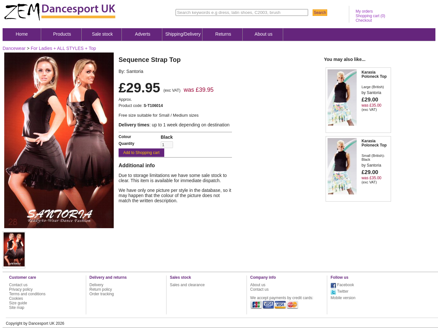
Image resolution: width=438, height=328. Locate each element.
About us (263, 34)
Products (62, 34)
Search (320, 12)
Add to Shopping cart (141, 152)
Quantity (126, 143)
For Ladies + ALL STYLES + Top (63, 48)
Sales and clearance (187, 285)
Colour (125, 137)
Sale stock (102, 34)
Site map (16, 307)
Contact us (18, 285)
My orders (364, 11)
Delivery (96, 285)
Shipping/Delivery (183, 34)
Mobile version (342, 298)
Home (22, 34)
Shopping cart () (370, 16)
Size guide (18, 303)
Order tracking (101, 294)
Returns (223, 34)
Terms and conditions (27, 294)
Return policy (100, 289)
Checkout (364, 20)
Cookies (16, 298)
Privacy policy (21, 289)
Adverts (142, 34)
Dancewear (14, 48)
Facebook (345, 285)
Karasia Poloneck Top (374, 74)
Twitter (342, 291)
